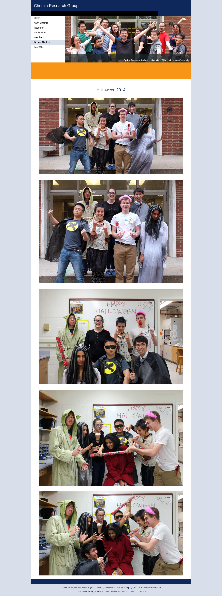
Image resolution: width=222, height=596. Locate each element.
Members (39, 37)
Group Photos (42, 42)
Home (37, 18)
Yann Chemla (41, 23)
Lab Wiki (38, 47)
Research (39, 27)
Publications (40, 32)
